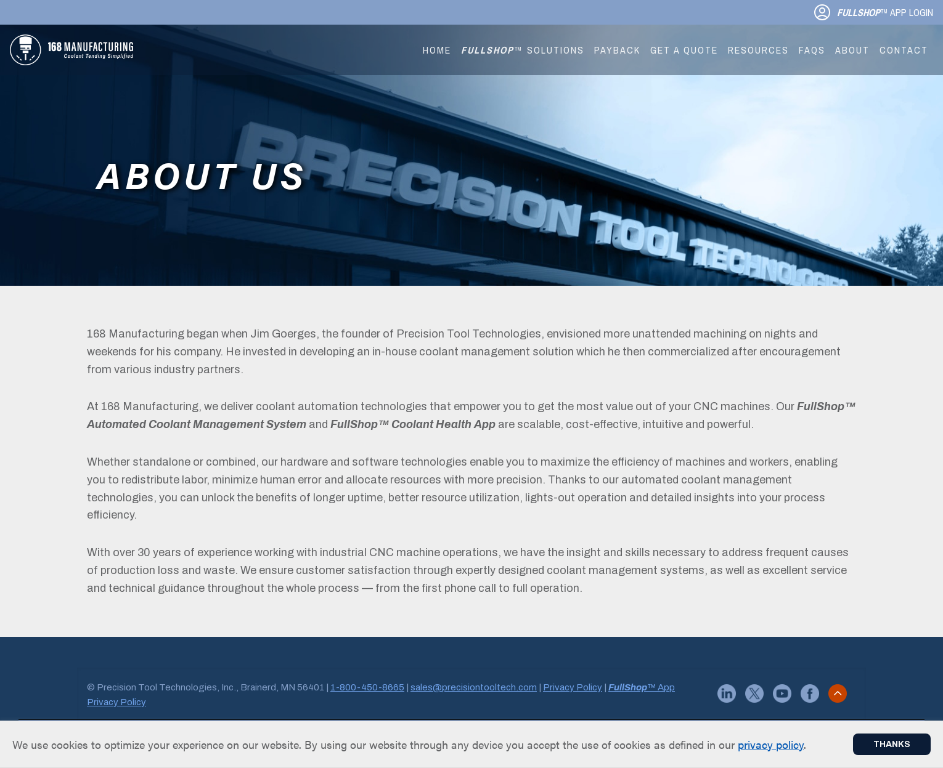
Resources (758, 50)
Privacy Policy (572, 687)
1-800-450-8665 (367, 687)
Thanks (891, 744)
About (852, 50)
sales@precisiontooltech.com (473, 687)
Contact (904, 50)
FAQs (812, 50)
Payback (617, 50)
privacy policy (771, 744)
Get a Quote (684, 50)
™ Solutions (522, 50)
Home (437, 50)
